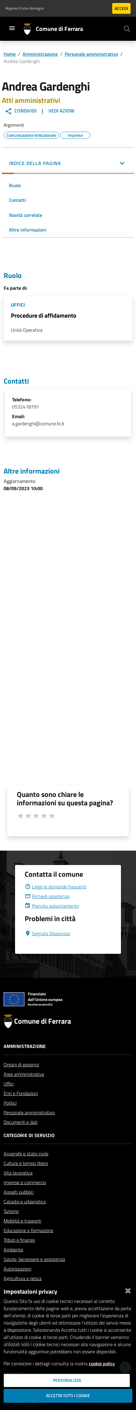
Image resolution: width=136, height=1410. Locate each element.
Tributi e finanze (19, 1240)
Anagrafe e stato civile (26, 1153)
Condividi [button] (20, 111)
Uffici (9, 1083)
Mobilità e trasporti (22, 1220)
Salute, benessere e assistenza (34, 1259)
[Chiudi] (128, 1289)
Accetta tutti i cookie (68, 1395)
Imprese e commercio (25, 1182)
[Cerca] (127, 28)
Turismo (11, 1211)
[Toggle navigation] (12, 28)
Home (10, 54)
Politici (10, 1102)
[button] (68, 164)
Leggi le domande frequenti (55, 886)
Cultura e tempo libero (26, 1163)
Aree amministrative (24, 1074)
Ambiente (13, 1249)
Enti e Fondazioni (21, 1093)
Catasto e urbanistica (25, 1201)
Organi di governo (21, 1064)
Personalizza (67, 1380)
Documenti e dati (21, 1122)
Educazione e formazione (28, 1230)
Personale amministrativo (91, 54)
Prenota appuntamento (52, 905)
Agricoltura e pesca (23, 1278)
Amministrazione (40, 54)
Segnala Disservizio (47, 933)
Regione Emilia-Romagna (24, 8)
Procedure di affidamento (43, 315)
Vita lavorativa (18, 1172)
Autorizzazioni (17, 1268)
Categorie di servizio (29, 1135)
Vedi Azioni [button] (56, 111)
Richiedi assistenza (47, 896)
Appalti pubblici (19, 1192)
